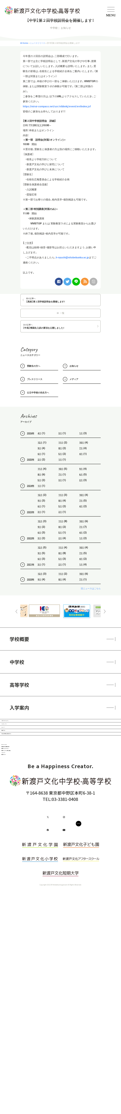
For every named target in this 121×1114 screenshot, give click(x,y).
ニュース (19, 770)
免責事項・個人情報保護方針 (37, 849)
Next (104, 611)
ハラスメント (23, 888)
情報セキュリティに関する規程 (40, 875)
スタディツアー (26, 749)
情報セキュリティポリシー (36, 862)
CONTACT (80, 981)
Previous (16, 611)
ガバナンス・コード (28, 836)
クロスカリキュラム (31, 729)
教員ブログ (22, 790)
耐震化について (25, 901)
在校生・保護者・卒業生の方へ (41, 811)
